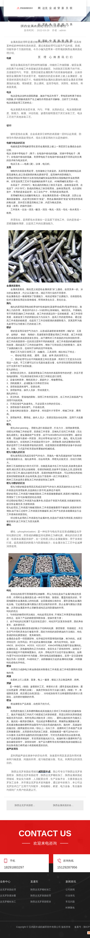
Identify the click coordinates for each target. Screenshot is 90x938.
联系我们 (71, 11)
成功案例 (54, 11)
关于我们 (67, 11)
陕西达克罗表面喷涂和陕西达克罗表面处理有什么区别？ (26, 805)
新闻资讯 (63, 11)
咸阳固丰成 (44, 771)
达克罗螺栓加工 (8, 901)
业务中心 (50, 11)
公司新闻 (70, 889)
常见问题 (70, 901)
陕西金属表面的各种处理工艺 (66, 805)
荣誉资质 (58, 11)
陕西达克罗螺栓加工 (40, 889)
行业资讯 (70, 895)
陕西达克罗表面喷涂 (40, 901)
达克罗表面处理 (45, 11)
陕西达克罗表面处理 (40, 895)
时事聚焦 (70, 907)
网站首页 (39, 11)
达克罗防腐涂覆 (8, 895)
